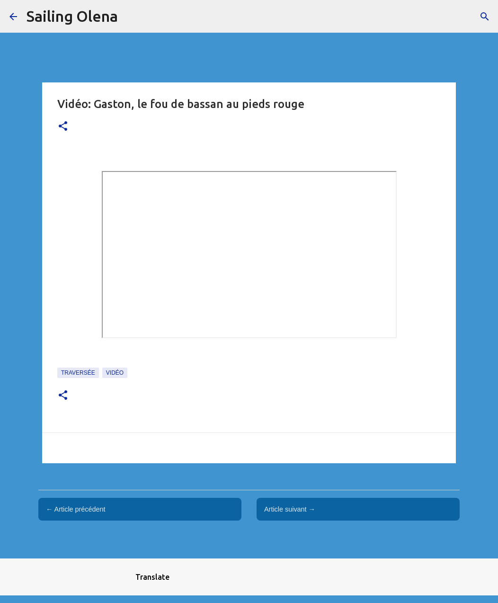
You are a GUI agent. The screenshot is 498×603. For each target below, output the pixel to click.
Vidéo (115, 372)
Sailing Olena (72, 16)
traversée (78, 372)
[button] (63, 126)
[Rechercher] (484, 16)
